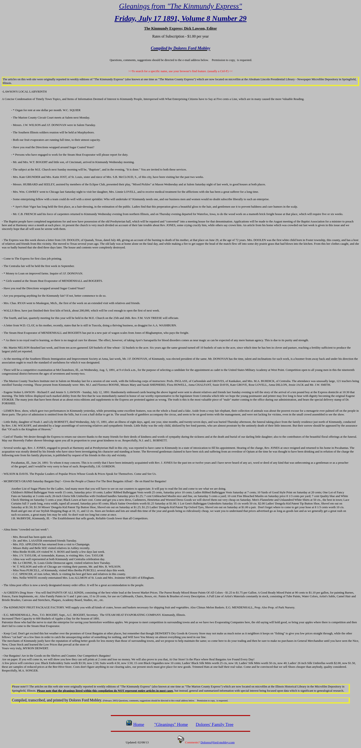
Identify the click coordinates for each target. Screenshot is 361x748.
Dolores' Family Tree (214, 724)
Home (138, 724)
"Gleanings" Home (171, 724)
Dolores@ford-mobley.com (217, 742)
